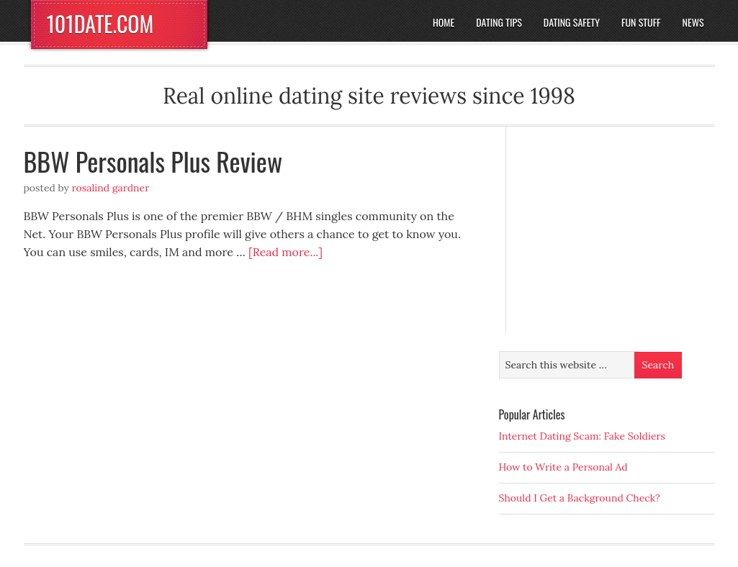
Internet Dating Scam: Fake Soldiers (582, 436)
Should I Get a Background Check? (579, 497)
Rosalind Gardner (111, 187)
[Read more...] (285, 252)
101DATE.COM (100, 23)
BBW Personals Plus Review (153, 161)
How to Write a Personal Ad (563, 467)
